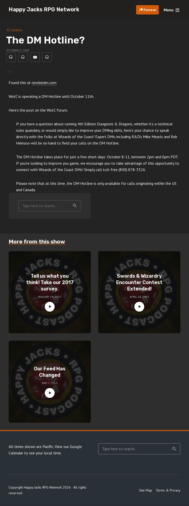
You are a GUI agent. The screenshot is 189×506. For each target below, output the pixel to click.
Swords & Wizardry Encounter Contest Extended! (139, 283)
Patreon (149, 10)
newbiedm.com (44, 82)
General (17, 30)
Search (75, 206)
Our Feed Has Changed (49, 372)
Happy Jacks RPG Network (44, 9)
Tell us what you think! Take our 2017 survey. (50, 283)
